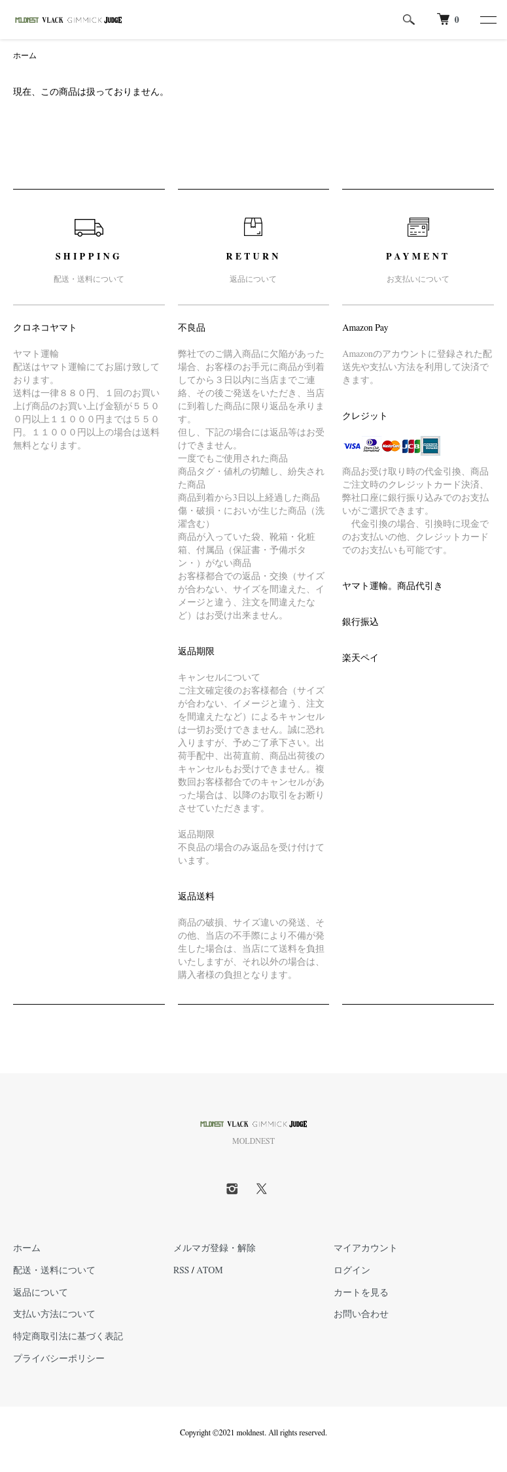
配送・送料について (54, 1270)
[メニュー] (487, 19)
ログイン (352, 1270)
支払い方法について (54, 1314)
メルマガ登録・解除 (214, 1248)
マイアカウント (366, 1248)
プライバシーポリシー (59, 1358)
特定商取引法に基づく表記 (68, 1336)
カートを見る (361, 1292)
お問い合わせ (361, 1314)
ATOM (209, 1270)
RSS (181, 1270)
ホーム (25, 55)
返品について (40, 1292)
